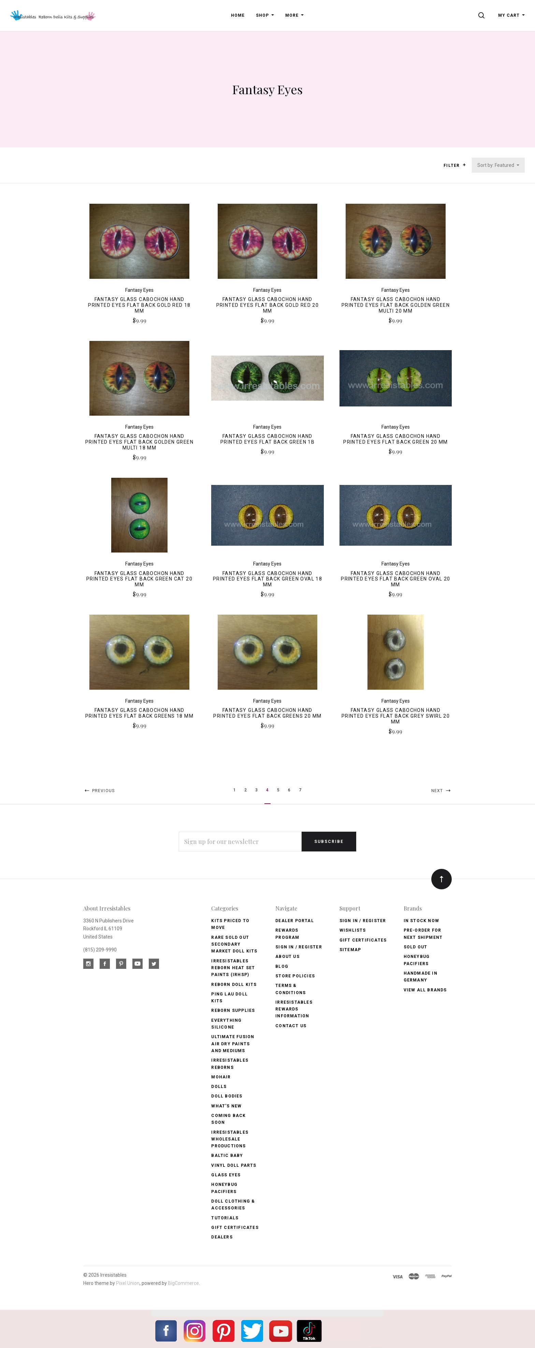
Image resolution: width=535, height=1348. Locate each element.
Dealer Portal (294, 920)
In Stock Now (421, 920)
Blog (281, 966)
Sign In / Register (298, 947)
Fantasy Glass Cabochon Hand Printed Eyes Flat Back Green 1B (267, 439)
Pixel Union (128, 1283)
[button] (464, 165)
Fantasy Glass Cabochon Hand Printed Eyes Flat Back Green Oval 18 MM (267, 579)
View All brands (425, 990)
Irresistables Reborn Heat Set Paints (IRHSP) (233, 968)
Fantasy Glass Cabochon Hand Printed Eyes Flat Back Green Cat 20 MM (139, 579)
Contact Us (290, 1025)
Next (441, 790)
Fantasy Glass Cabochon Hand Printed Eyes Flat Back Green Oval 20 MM (395, 579)
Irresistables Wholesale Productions (229, 1139)
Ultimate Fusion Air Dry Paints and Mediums (232, 1043)
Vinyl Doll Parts (233, 1165)
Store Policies (295, 976)
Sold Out (416, 947)
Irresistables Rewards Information (294, 1009)
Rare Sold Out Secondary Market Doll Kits (234, 944)
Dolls (219, 1086)
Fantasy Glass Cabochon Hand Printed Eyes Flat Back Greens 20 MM (267, 713)
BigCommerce (183, 1283)
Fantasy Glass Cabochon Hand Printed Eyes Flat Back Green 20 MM (395, 439)
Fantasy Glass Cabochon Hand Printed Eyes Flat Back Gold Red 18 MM (139, 305)
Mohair (221, 1077)
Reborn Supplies (233, 1010)
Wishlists (352, 930)
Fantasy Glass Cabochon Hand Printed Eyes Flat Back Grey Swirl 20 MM (396, 716)
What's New (226, 1106)
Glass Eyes (226, 1175)
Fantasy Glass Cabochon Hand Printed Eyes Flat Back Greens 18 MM (139, 713)
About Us (287, 956)
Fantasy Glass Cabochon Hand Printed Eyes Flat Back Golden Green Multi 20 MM (396, 305)
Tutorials (224, 1218)
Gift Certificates (234, 1227)
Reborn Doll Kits (234, 984)
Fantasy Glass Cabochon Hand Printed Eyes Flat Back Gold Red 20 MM (267, 305)
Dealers (221, 1237)
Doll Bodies (226, 1096)
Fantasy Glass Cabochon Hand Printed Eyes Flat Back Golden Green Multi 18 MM (139, 441)
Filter (455, 165)
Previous (99, 790)
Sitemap (350, 949)
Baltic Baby (227, 1155)
